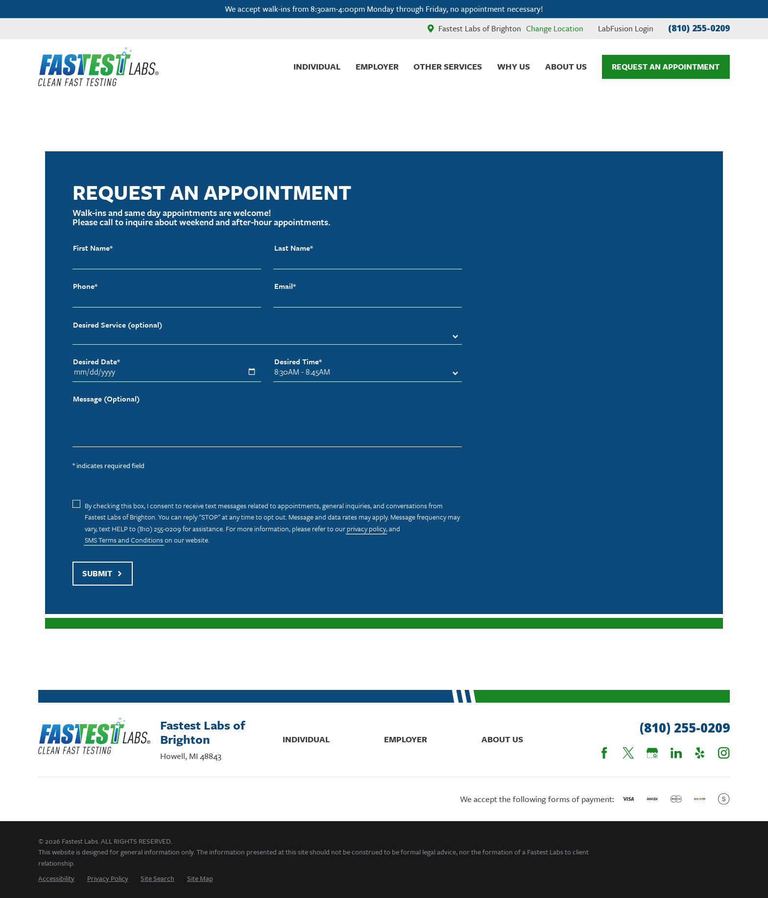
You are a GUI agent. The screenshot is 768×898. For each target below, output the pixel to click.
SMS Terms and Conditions (124, 540)
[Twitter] (628, 752)
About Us (502, 739)
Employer (405, 739)
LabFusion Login (625, 28)
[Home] (98, 67)
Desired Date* (96, 361)
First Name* (93, 248)
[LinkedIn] (676, 752)
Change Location (554, 28)
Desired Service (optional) (117, 325)
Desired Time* (298, 361)
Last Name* (293, 248)
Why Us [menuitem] (513, 66)
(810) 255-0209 (699, 28)
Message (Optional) (106, 398)
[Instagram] (723, 752)
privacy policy (366, 528)
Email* (285, 286)
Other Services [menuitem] (447, 66)
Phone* (85, 286)
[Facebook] (604, 752)
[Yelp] (699, 752)
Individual (306, 739)
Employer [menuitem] (377, 66)
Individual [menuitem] (316, 66)
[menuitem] (56, 878)
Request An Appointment (666, 66)
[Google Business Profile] (652, 752)
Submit (102, 573)
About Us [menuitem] (566, 66)
